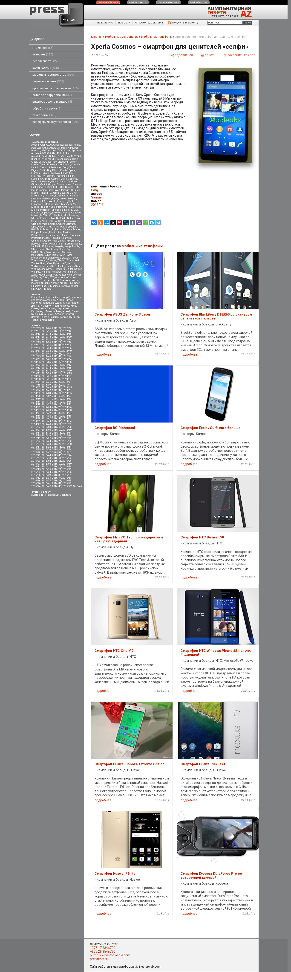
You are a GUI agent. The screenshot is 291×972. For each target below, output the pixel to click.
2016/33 (46, 477)
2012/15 (56, 333)
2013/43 (46, 387)
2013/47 (46, 390)
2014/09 (67, 395)
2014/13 (67, 398)
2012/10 (46, 331)
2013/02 (46, 359)
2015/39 (35, 452)
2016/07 (35, 463)
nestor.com (108, 2)
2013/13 (35, 367)
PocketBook (37, 235)
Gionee (35, 184)
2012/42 (46, 353)
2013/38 (35, 384)
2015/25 (56, 441)
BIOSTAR (76, 156)
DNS (42, 170)
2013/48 (56, 390)
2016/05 (56, 460)
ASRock (61, 153)
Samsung (76, 243)
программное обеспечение (55, 88)
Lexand (72, 198)
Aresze (64, 283)
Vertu (46, 266)
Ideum (34, 190)
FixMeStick (67, 173)
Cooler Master (47, 164)
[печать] (208, 55)
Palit (39, 229)
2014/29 (56, 410)
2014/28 (46, 410)
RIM (68, 240)
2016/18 (46, 469)
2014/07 (46, 395)
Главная (96, 36)
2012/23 (56, 339)
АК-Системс (71, 277)
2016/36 (35, 480)
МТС (56, 280)
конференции (52, 494)
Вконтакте (46, 280)
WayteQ (50, 268)
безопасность (45, 61)
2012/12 (67, 331)
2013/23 (46, 373)
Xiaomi (42, 274)
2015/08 (46, 429)
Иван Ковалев (61, 305)
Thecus (74, 257)
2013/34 (35, 381)
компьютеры (45, 68)
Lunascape (37, 204)
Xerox (34, 274)
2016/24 (46, 472)
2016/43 (67, 483)
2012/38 (46, 350)
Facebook (55, 173)
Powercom (75, 235)
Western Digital (64, 268)
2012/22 (46, 339)
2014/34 (67, 412)
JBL (68, 192)
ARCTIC (44, 153)
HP (56, 187)
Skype (62, 249)
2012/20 (67, 336)
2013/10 (46, 364)
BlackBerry (37, 159)
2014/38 (67, 415)
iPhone (35, 192)
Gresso (77, 184)
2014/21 (56, 404)
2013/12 (67, 364)
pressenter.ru (99, 959)
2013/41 (67, 384)
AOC (60, 150)
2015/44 (46, 455)
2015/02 (67, 424)
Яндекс (45, 283)
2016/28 (35, 475)
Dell (65, 167)
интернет (42, 54)
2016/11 (35, 466)
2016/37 (46, 480)
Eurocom (35, 173)
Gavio (64, 178)
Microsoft (45, 209)
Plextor (66, 232)
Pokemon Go (51, 235)
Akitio (45, 147)
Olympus (44, 223)
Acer (42, 144)
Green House (64, 184)
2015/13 (56, 432)
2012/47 (56, 356)
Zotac (45, 277)
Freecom (60, 175)
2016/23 (35, 472)
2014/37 (56, 415)
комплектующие (48, 81)
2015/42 (67, 452)
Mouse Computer (72, 212)
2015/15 (35, 435)
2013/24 (56, 373)
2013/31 (46, 379)
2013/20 (67, 370)
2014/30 (67, 410)
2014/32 (46, 412)
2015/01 (56, 424)
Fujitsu (35, 178)
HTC (61, 187)
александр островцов (43, 300)
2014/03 (46, 393)
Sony (42, 252)
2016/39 (67, 480)
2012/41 (35, 353)
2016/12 (46, 466)
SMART (35, 252)
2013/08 (67, 362)
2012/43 (56, 353)
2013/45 (67, 387)
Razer (55, 240)
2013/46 (35, 390)
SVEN (63, 254)
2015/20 (46, 438)
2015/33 (56, 446)
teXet (66, 257)
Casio (75, 159)
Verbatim (36, 266)
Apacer (54, 283)
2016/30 (56, 475)
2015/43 (35, 455)
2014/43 (35, 421)
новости (124, 22)
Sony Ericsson (53, 252)
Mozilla (53, 215)
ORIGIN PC (53, 226)
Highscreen (37, 187)
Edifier (55, 170)
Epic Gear (74, 283)
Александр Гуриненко (68, 297)
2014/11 (46, 398)
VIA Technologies (59, 266)
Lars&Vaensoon (69, 286)
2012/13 (35, 333)
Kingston (49, 195)
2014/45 (56, 421)
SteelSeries (37, 254)
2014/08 (56, 395)
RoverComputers (51, 243)
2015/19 (35, 438)
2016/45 (46, 486)
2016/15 (35, 469)
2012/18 (46, 336)
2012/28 (67, 342)
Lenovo (63, 198)
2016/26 (67, 472)
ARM (52, 153)
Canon (67, 159)
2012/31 (56, 345)
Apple (67, 150)
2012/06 (46, 328)
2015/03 (35, 427)
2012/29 (35, 345)
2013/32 (56, 379)
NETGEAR (37, 288)
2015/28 (46, 444)
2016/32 (35, 477)
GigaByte (72, 181)
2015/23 (35, 441)
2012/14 (46, 333)
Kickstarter (37, 195)
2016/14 (67, 466)
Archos (35, 153)
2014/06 (35, 395)
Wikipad (35, 271)
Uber (42, 263)
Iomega (65, 190)
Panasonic (48, 229)
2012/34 (46, 348)
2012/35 (56, 348)
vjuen (51, 297)
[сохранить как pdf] (239, 55)
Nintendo (61, 218)
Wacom (41, 268)
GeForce (72, 178)
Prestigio (36, 237)
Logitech (69, 201)
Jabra (55, 192)
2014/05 (67, 393)
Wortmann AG (70, 271)
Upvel (56, 263)
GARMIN (45, 178)
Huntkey (35, 286)
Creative (76, 164)
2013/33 (67, 379)
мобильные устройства (53, 74)
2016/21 (56, 469)
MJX (76, 209)
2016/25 (56, 472)
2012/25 (35, 342)
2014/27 (35, 410)
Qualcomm (37, 240)
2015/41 (56, 452)
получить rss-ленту (183, 22)
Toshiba (51, 260)
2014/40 (46, 418)
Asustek (35, 156)
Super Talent (51, 254)
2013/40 (56, 384)
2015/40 (46, 452)
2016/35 (67, 477)
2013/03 (56, 359)
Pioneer (44, 232)
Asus (69, 153)
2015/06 (67, 427)
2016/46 (56, 486)
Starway (66, 252)
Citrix (41, 161)
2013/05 (35, 362)
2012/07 (56, 328)
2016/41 (46, 483)
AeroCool (36, 147)
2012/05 (35, 328)
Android (52, 150)
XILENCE (52, 274)
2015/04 (46, 427)
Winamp (45, 271)
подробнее (103, 354)
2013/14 (46, 367)
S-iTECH (65, 243)
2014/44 (46, 421)
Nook (44, 221)
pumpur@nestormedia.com (110, 955)
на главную (105, 22)
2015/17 (56, 435)
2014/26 (67, 407)
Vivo (33, 268)
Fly (42, 175)
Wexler (77, 268)
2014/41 (56, 418)
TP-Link (61, 260)
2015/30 (67, 444)
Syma (69, 254)
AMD (44, 150)
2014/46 (67, 421)
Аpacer (59, 277)
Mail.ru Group (52, 204)
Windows (56, 271)
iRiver (43, 192)
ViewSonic (75, 266)
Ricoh (62, 240)
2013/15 (56, 367)
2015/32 (46, 446)
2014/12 (56, 398)
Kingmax (55, 286)
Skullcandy (52, 249)
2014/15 (46, 401)
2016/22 (67, 469)
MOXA (44, 215)
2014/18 (67, 401)
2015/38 (67, 449)
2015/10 (67, 429)
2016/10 (67, 463)
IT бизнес (42, 47)
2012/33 (35, 348)
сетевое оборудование (52, 95)
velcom (71, 263)
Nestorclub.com (150, 966)
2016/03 (35, 460)
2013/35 (46, 381)
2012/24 (67, 339)
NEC (33, 218)
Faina (34, 297)
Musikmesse (70, 215)
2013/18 (46, 370)
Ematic (64, 170)
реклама (66, 494)
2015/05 (56, 427)
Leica (55, 198)
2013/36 (56, 381)
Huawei (69, 187)
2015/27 (35, 444)
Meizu (76, 204)
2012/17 (35, 336)
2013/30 (35, 379)
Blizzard (49, 159)
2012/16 (67, 333)
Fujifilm (70, 175)
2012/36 (67, 348)
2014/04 (56, 393)
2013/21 (35, 373)
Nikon (52, 218)
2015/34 (67, 446)
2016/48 (77, 486)
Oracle (42, 226)
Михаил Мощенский (58, 311)
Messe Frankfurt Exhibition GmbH (50, 206)
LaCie (75, 195)
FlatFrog (35, 175)
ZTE (51, 277)
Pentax (76, 229)
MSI (60, 215)
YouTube (36, 277)
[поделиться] (181, 55)
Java (62, 192)
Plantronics (55, 232)
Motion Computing (41, 212)
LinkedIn (51, 201)
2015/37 (56, 449)
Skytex (70, 249)
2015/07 (35, 429)
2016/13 (56, 466)
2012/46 (46, 356)
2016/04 (46, 460)
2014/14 (35, 401)
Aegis (77, 144)
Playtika (35, 283)
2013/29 (67, 376)
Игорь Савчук (47, 308)
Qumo (47, 240)
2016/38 (56, 480)
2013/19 (56, 370)
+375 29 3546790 (102, 951)
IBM (77, 187)
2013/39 (46, 384)
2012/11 (56, 331)
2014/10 (35, 398)
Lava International (41, 198)
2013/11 (56, 364)
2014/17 (56, 401)
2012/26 (46, 342)
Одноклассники (69, 280)
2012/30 (46, 345)
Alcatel (53, 147)
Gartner (55, 178)
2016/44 (35, 486)
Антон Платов (65, 300)
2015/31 (35, 446)
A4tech (35, 144)
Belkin (52, 156)
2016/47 (67, 486)
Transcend (73, 260)
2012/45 (35, 356)
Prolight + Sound (51, 237)
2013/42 (35, 387)
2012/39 (56, 350)
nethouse (42, 218)
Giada (62, 181)
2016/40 (35, 483)
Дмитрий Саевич (41, 305)
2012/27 (56, 342)
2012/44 (67, 353)
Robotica (35, 243)
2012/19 (56, 336)
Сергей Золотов (49, 317)
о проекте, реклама (149, 22)
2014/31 (35, 412)
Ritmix (75, 240)
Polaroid (64, 235)
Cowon (66, 164)
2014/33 (56, 412)
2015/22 (67, 438)
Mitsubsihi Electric (62, 209)
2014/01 (67, 390)
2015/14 (67, 432)
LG (43, 201)
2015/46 (67, 455)
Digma (35, 170)
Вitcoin (35, 280)
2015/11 (35, 432)
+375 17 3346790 (102, 948)
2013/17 (35, 370)
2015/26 (67, 441)
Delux (71, 167)
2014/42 (67, 418)
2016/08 (46, 463)
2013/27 (46, 376)
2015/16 (46, 435)
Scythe (49, 246)
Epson (72, 170)
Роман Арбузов (55, 314)
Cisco (34, 161)
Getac (54, 181)
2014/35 (35, 415)
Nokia (70, 218)
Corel (59, 164)
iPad (77, 190)
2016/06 (67, 460)
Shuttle (75, 246)
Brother (59, 159)
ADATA (50, 144)
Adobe (58, 144)
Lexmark (36, 201)
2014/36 (46, 415)
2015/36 (46, 449)
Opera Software (66, 223)
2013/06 (46, 362)
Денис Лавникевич (67, 302)
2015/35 (35, 449)
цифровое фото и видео (53, 101)
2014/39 (35, 418)
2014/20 (46, 404)
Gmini (43, 184)
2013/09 (35, 364)
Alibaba (62, 147)
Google (52, 184)
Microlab (75, 206)
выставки (37, 494)
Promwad (66, 237)
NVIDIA (53, 221)
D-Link (35, 167)
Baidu (45, 156)
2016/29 (46, 475)
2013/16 (67, 367)
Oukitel (64, 226)
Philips (35, 232)
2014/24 (46, 407)
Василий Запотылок (43, 302)
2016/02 (67, 458)
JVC (74, 192)
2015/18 (67, 435)
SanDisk (35, 246)
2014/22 (67, 404)
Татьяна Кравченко (42, 319)
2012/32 (67, 345)
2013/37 (67, 381)
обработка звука (46, 108)
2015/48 (46, 458)
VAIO (63, 263)
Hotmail (49, 187)
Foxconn (50, 175)
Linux (60, 201)
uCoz (49, 263)
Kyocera (66, 195)
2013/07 (56, 362)
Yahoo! (62, 274)
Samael (43, 297)
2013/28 (56, 376)
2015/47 (35, 458)
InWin (57, 190)
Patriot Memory (63, 229)
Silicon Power (38, 249)
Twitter (35, 263)
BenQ (61, 156)
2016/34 (56, 477)
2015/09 (56, 429)
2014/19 (35, 404)
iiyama (43, 190)
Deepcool (45, 167)
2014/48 (46, 424)
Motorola (57, 212)
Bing (67, 156)
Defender (56, 167)
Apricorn (76, 150)
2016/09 (56, 463)
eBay (48, 170)
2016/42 (56, 483)
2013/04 (67, 359)
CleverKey (50, 161)
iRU (49, 192)
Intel (50, 190)
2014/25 (56, 407)
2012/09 (35, 331)
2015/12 (46, 432)
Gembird (36, 181)
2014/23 (35, 407)
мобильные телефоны (157, 36)
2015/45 (56, 455)
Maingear (66, 204)
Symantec (36, 257)
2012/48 (67, 356)
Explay (45, 173)
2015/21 (56, 438)
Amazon (35, 150)
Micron (35, 209)
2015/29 (56, 444)
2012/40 (67, 350)
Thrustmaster (38, 260)
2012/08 (67, 328)
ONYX (53, 223)
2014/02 (35, 393)
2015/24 (46, 441)
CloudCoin (63, 161)
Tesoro (47, 288)
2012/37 (35, 350)
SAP (43, 246)
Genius (46, 181)
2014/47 (35, 424)
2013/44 (56, 387)
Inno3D (45, 286)
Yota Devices (74, 274)
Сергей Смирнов (70, 317)
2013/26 (35, 376)
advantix (67, 144)
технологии (44, 115)
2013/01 (35, 359)
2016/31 (67, 475)
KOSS (58, 195)
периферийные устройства (55, 122)
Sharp (67, 246)
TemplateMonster (52, 257)
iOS (72, 190)
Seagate (59, 246)
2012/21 (35, 339)
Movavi (35, 215)
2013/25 (67, 373)
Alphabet (73, 147)
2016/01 (56, 458)
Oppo (34, 226)
